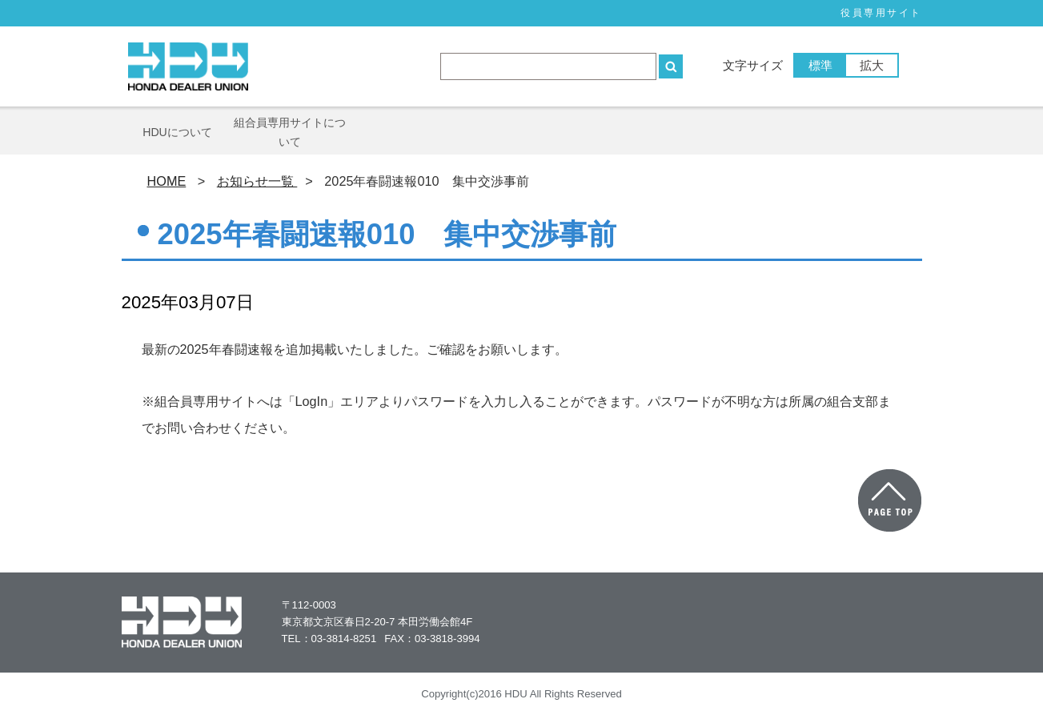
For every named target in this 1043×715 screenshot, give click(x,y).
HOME (167, 181)
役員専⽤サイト (880, 12)
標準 (820, 65)
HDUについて (177, 132)
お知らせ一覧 (257, 181)
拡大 (872, 65)
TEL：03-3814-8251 (329, 639)
